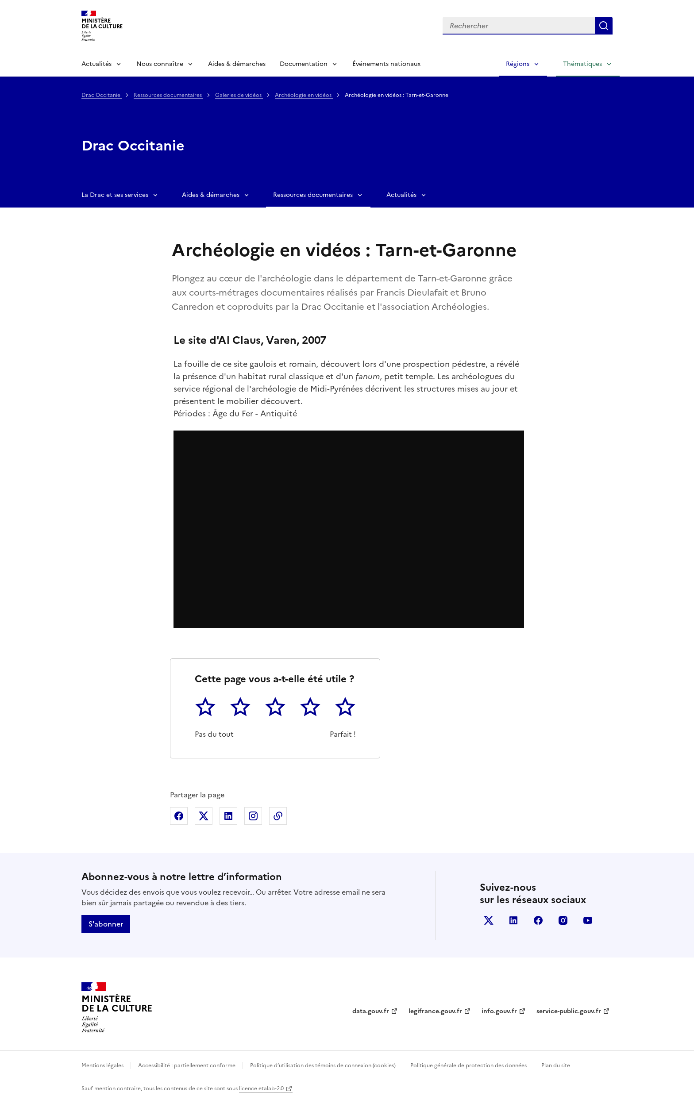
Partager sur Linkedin (228, 816)
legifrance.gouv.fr (435, 1011)
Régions (517, 64)
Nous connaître (159, 64)
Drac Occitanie (101, 95)
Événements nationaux (386, 64)
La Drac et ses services (114, 195)
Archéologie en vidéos (304, 95)
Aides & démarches (237, 64)
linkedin (513, 920)
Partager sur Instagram (253, 816)
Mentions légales (102, 1065)
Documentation (304, 64)
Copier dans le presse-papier (278, 816)
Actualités (96, 64)
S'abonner (106, 924)
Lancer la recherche (604, 26)
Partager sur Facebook (179, 816)
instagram (563, 920)
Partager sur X (203, 816)
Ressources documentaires (168, 95)
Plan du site (555, 1065)
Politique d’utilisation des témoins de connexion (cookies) (323, 1065)
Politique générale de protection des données (468, 1065)
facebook (538, 920)
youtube (588, 920)
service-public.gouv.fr (568, 1011)
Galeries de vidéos (239, 95)
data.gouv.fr (370, 1011)
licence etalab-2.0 (261, 1088)
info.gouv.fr (499, 1011)
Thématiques (582, 64)
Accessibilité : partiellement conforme (186, 1065)
